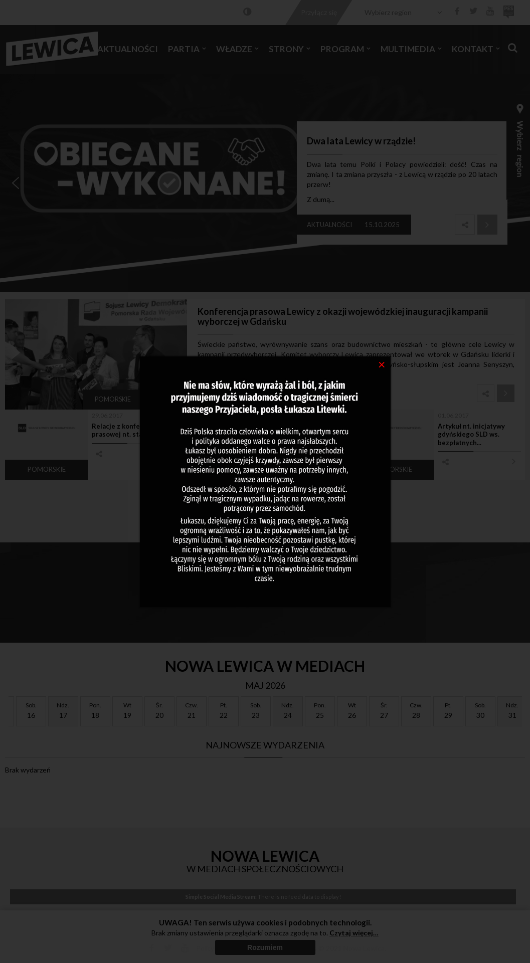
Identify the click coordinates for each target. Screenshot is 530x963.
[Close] (382, 363)
